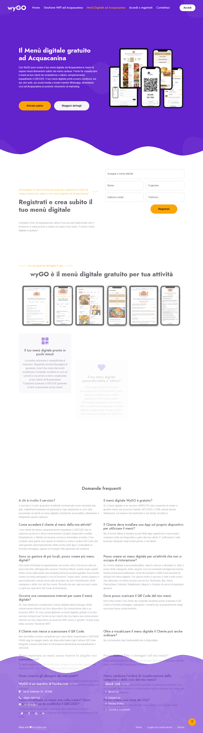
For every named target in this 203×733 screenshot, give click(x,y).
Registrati (164, 209)
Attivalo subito (34, 106)
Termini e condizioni (119, 710)
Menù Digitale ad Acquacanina (106, 8)
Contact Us (114, 698)
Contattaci (163, 8)
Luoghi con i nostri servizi (159, 727)
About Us (113, 692)
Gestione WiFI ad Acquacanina (63, 8)
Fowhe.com (40, 727)
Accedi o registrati (140, 8)
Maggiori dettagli (72, 106)
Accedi (187, 8)
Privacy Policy (116, 704)
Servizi (180, 727)
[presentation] (129, 210)
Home (36, 8)
